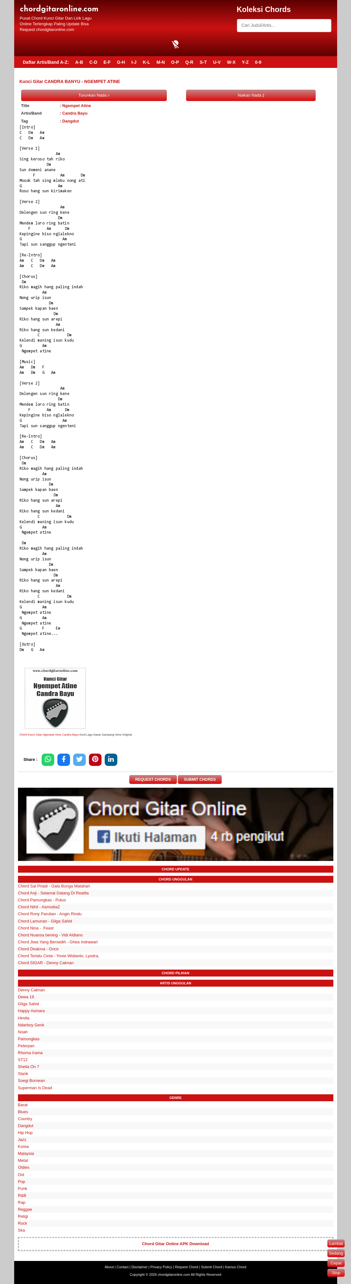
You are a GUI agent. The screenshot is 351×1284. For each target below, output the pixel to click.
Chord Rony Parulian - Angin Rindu (50, 914)
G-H (121, 62)
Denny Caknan (31, 990)
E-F (107, 62)
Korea (23, 1146)
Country (25, 1118)
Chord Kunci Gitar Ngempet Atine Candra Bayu (49, 734)
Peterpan (26, 1045)
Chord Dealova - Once (38, 949)
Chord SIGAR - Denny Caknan (46, 962)
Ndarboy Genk (31, 1025)
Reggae (25, 1209)
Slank (23, 1073)
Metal (23, 1160)
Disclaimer (140, 1267)
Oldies (24, 1167)
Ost (21, 1174)
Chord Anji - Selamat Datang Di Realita (53, 893)
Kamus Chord (235, 1267)
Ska (21, 1230)
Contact (123, 1267)
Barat (23, 1104)
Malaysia (26, 1153)
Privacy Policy (161, 1267)
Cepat (336, 1263)
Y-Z (245, 62)
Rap (22, 1202)
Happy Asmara (31, 1011)
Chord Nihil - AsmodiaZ (39, 907)
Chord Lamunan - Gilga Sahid (45, 921)
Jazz (22, 1139)
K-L (146, 62)
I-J (133, 62)
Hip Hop (25, 1132)
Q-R (189, 62)
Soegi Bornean (31, 1080)
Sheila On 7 (28, 1066)
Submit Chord (211, 1267)
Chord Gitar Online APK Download (175, 1243)
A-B (79, 62)
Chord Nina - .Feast (36, 928)
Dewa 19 (26, 996)
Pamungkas (29, 1038)
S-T (203, 62)
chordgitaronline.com (59, 9)
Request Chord (186, 1267)
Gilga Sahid (28, 1004)
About (109, 1267)
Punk (22, 1188)
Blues (23, 1111)
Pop (21, 1181)
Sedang (336, 1253)
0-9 (258, 62)
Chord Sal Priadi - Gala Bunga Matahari (54, 886)
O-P (175, 62)
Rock (22, 1223)
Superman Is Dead (35, 1087)
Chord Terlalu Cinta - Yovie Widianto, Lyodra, (58, 955)
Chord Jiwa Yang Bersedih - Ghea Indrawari (58, 942)
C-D (93, 62)
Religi (23, 1216)
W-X (231, 62)
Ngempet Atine (76, 105)
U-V (217, 62)
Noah (23, 1032)
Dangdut (70, 121)
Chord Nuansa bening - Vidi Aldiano (50, 935)
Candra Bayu (74, 113)
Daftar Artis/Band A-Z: (46, 62)
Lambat (336, 1243)
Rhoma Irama (30, 1052)
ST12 (23, 1059)
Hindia (24, 1018)
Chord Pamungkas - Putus (42, 900)
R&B (22, 1195)
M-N (160, 62)
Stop (336, 1272)
